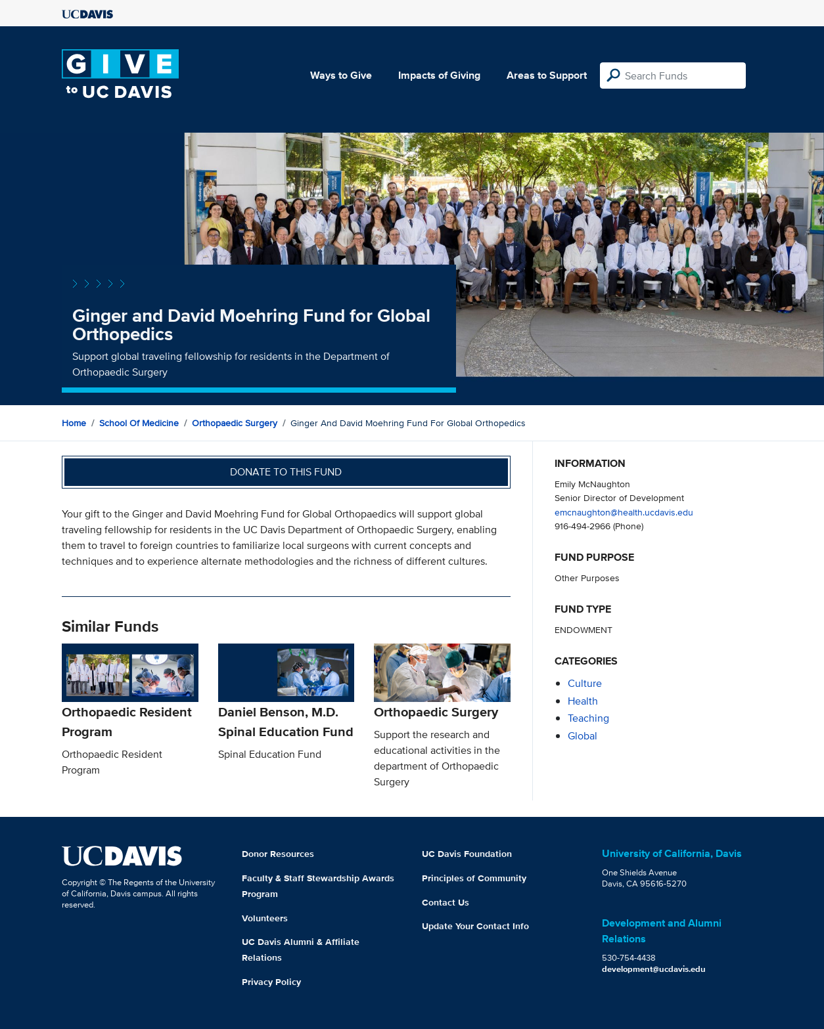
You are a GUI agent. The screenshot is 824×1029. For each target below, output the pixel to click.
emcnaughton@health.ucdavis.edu (624, 512)
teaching (588, 718)
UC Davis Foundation (467, 853)
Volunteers (265, 918)
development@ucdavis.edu (654, 969)
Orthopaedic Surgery (234, 422)
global (582, 735)
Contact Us (445, 902)
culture (585, 683)
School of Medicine (139, 422)
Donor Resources (278, 853)
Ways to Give (341, 75)
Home (74, 422)
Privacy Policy (271, 981)
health (583, 701)
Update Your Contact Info (475, 925)
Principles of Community (474, 878)
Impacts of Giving (439, 75)
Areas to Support (547, 75)
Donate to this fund (286, 471)
